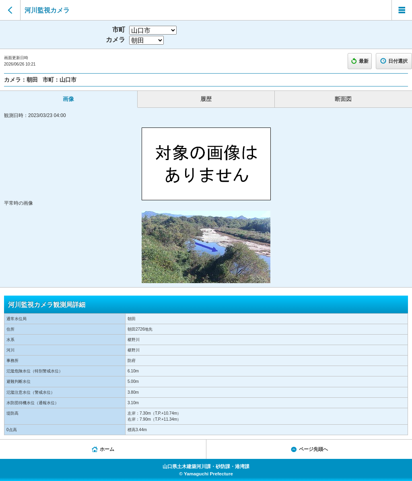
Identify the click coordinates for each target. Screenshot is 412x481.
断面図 (343, 99)
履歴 (206, 99)
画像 (68, 99)
